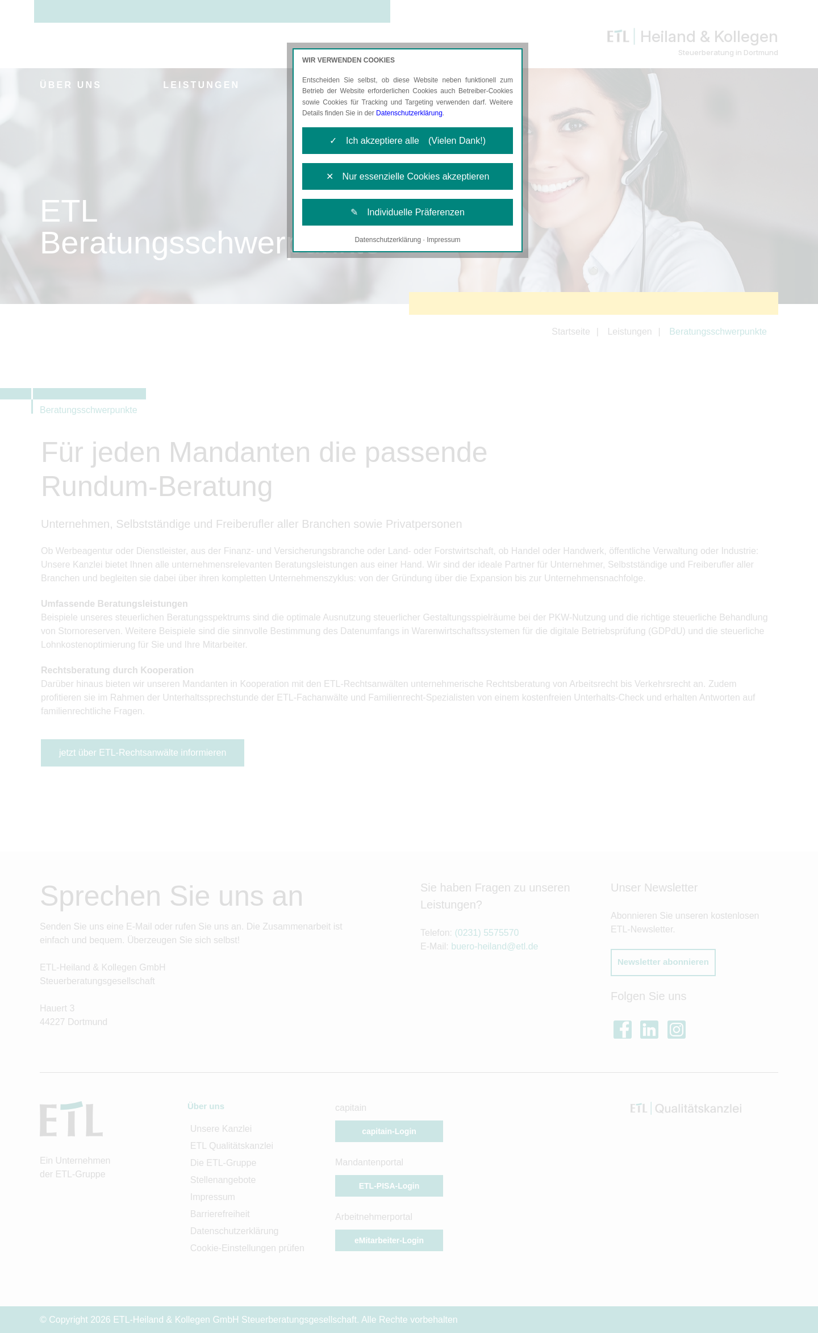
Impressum (443, 240)
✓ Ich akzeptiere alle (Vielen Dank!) (407, 140)
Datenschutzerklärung (409, 113)
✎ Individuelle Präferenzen (407, 212)
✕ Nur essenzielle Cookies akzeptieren (408, 176)
